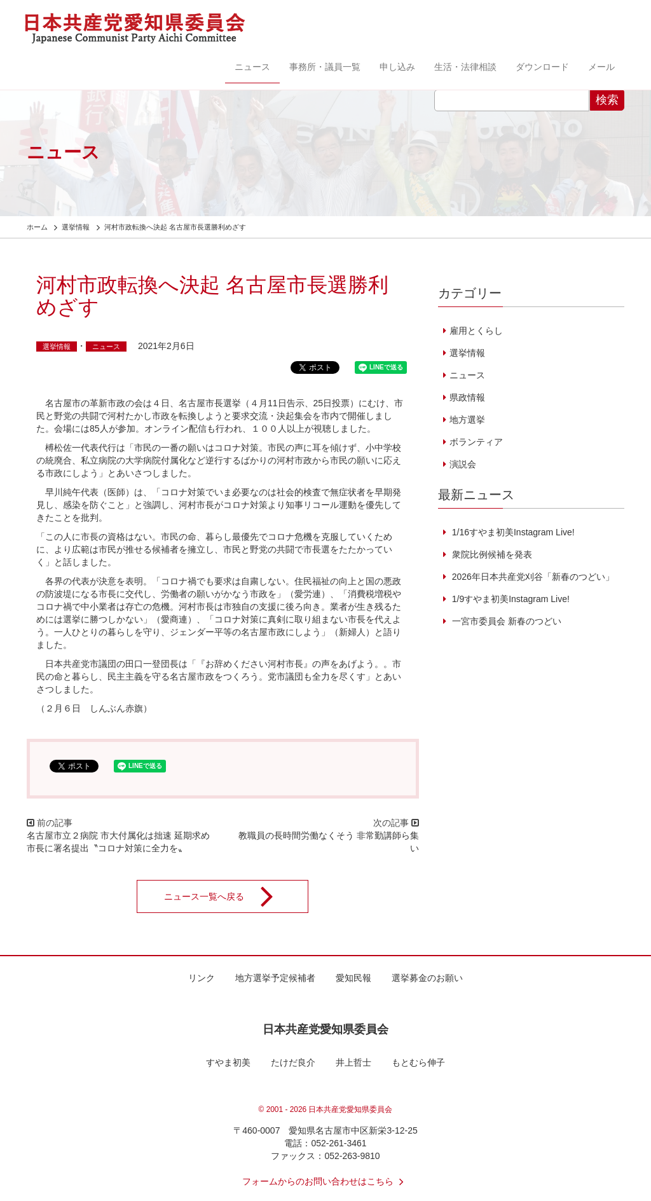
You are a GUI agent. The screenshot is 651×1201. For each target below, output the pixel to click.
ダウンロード (542, 67)
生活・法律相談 (465, 67)
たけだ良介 (293, 1062)
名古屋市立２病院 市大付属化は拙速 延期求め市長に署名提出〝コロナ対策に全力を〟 (118, 841)
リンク (201, 978)
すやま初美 (228, 1062)
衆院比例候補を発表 (490, 554)
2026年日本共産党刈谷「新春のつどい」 (531, 577)
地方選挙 (467, 420)
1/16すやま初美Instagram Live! (512, 532)
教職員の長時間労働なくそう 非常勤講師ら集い (328, 841)
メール (601, 67)
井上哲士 (353, 1062)
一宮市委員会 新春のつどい (505, 621)
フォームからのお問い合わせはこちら (325, 1181)
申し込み (397, 67)
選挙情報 (57, 346)
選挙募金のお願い (427, 978)
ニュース (252, 67)
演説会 (462, 464)
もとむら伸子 (418, 1062)
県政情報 (467, 397)
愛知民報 (353, 978)
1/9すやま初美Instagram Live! (509, 599)
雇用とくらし (476, 331)
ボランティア (476, 442)
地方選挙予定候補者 (275, 978)
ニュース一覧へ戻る (227, 896)
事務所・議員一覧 (324, 67)
